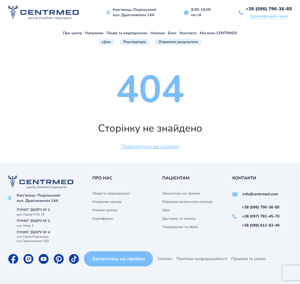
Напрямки (94, 33)
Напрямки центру (107, 202)
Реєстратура (134, 41)
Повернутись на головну (150, 146)
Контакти (188, 33)
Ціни (106, 41)
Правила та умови (248, 259)
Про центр (72, 33)
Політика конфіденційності (201, 259)
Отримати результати (178, 41)
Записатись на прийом (181, 193)
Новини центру (105, 210)
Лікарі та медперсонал (126, 33)
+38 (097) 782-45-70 (261, 216)
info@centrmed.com (260, 194)
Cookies (165, 259)
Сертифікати (102, 218)
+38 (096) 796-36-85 (269, 9)
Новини (157, 33)
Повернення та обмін (180, 227)
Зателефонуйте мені (269, 16)
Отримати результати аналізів (187, 202)
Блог (172, 33)
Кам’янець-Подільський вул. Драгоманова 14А (134, 12)
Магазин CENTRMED (218, 33)
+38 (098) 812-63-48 (261, 225)
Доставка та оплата (178, 218)
